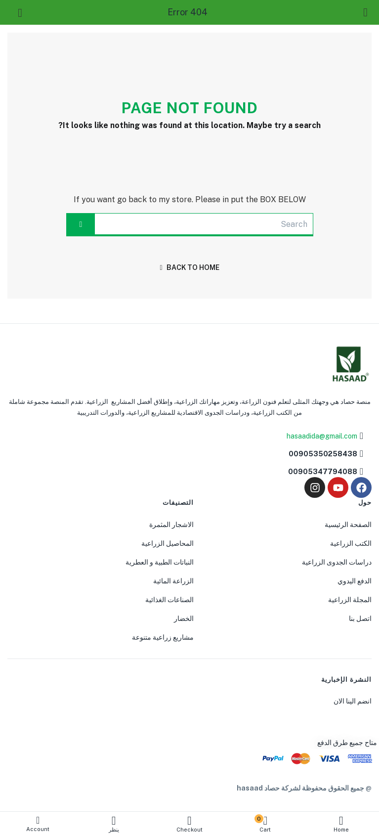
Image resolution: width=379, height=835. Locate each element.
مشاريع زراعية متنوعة (163, 637)
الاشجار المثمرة (171, 524)
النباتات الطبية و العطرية (160, 562)
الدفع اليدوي (354, 581)
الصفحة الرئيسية (348, 524)
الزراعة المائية (173, 581)
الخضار (184, 618)
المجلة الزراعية (350, 600)
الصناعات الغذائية (169, 600)
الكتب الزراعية (351, 543)
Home (341, 824)
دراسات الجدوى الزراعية (337, 562)
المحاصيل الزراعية (167, 543)
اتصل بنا (360, 618)
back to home (189, 267)
